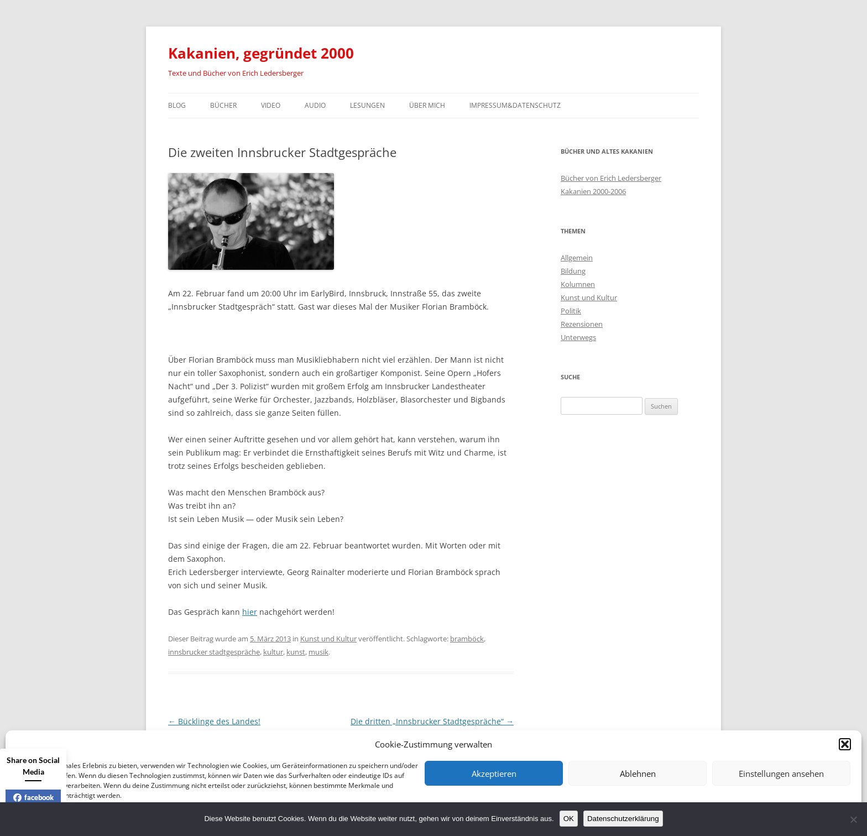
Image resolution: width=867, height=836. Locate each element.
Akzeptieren (494, 773)
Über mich (427, 105)
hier (249, 612)
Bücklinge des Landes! (214, 721)
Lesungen (367, 105)
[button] (844, 744)
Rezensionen (582, 324)
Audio (315, 105)
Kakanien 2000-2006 (593, 191)
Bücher (223, 105)
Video (270, 105)
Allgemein (577, 258)
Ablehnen (638, 773)
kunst (295, 652)
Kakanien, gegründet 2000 (261, 53)
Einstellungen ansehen (781, 773)
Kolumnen (578, 284)
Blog (177, 105)
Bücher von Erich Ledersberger (611, 178)
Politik (571, 311)
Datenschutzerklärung (623, 818)
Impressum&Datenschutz (515, 105)
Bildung (573, 271)
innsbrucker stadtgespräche (214, 652)
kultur (273, 652)
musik (318, 652)
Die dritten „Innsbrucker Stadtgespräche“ (432, 721)
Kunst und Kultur (328, 639)
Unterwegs (578, 337)
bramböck (467, 639)
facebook (33, 797)
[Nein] (853, 819)
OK (568, 818)
